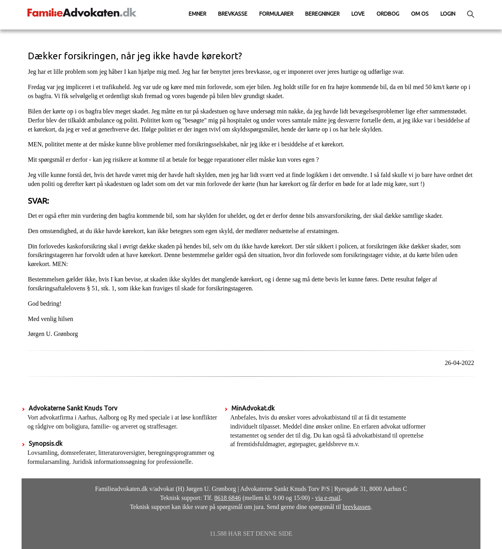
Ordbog (387, 14)
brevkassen (357, 506)
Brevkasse (232, 14)
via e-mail (327, 497)
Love (358, 14)
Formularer (276, 14)
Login (447, 14)
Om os (420, 14)
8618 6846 (227, 497)
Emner (197, 14)
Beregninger (322, 14)
